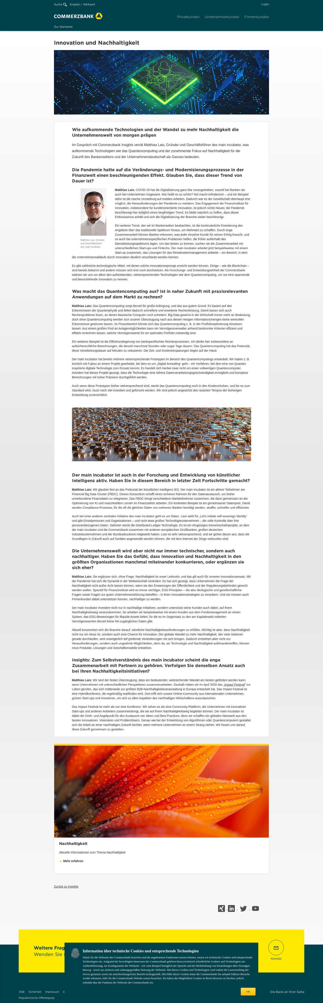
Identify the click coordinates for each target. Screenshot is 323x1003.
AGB (22, 991)
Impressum (52, 991)
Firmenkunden (257, 17)
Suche (60, 4)
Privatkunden (188, 17)
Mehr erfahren (73, 861)
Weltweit (89, 4)
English (75, 4)
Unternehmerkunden (222, 17)
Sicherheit (35, 991)
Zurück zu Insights (66, 886)
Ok (248, 991)
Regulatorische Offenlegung (36, 997)
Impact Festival (234, 684)
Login (265, 4)
